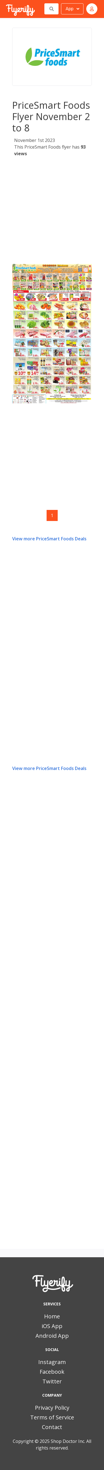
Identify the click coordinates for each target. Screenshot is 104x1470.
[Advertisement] (52, 212)
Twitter (52, 1381)
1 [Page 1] (52, 515)
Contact (52, 1427)
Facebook (52, 1371)
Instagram (52, 1362)
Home (52, 1316)
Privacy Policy (52, 1407)
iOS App (52, 1326)
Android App (52, 1335)
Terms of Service (52, 1417)
